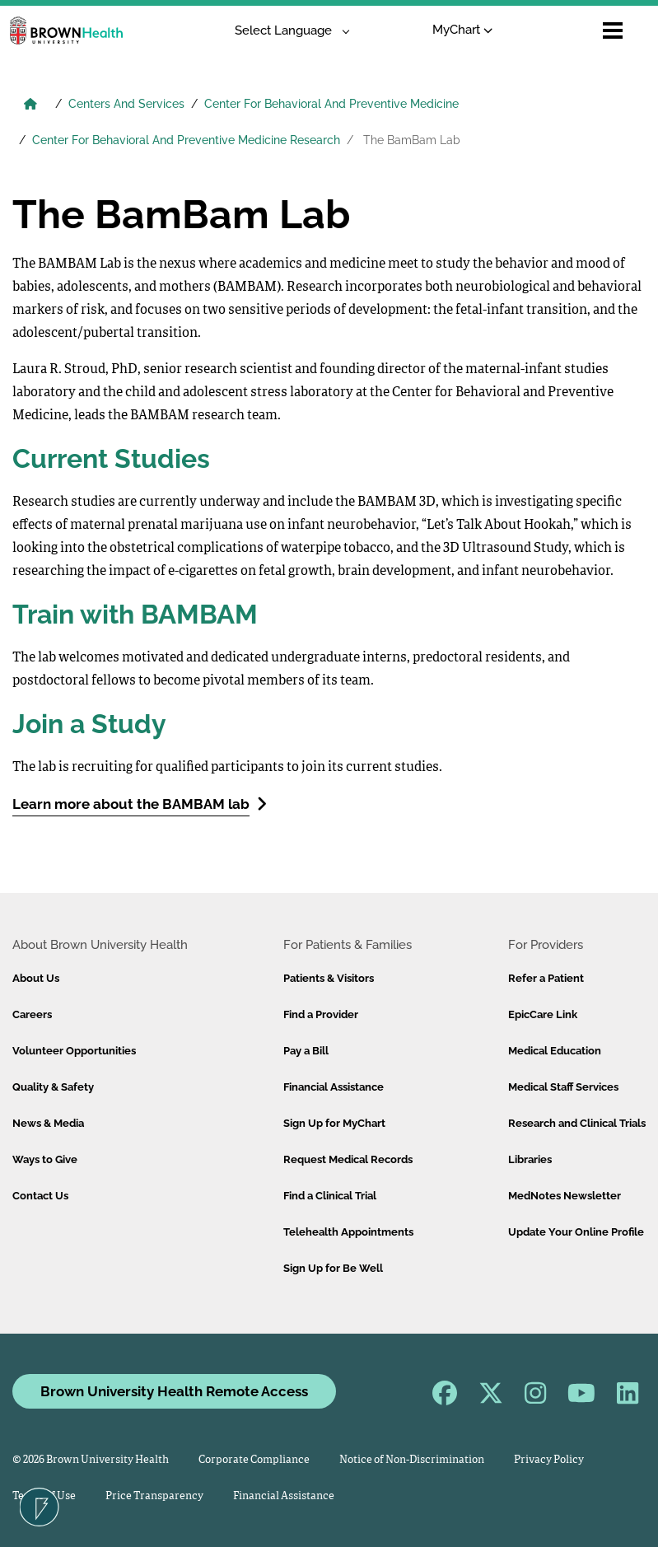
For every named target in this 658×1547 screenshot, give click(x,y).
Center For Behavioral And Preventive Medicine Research (186, 140)
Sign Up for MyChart (334, 1123)
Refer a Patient (546, 978)
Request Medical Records (348, 1159)
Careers (32, 1014)
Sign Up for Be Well (333, 1268)
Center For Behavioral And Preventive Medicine (331, 103)
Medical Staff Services (563, 1087)
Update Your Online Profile (576, 1232)
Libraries (530, 1159)
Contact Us (40, 1195)
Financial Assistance (333, 1087)
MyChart (462, 29)
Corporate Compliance (254, 1460)
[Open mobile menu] (612, 30)
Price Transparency (154, 1496)
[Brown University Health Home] (30, 105)
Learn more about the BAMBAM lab (139, 803)
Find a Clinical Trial (329, 1195)
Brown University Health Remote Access (174, 1391)
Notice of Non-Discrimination (411, 1460)
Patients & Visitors (328, 978)
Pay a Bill (306, 1051)
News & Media (48, 1123)
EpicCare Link (542, 1014)
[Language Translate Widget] (286, 31)
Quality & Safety (53, 1087)
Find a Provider (320, 1014)
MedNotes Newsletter (564, 1195)
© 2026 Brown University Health (90, 1460)
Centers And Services (126, 103)
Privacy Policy (549, 1460)
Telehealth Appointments (348, 1232)
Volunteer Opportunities (74, 1051)
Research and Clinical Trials (577, 1123)
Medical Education (554, 1051)
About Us (35, 978)
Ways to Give (44, 1159)
